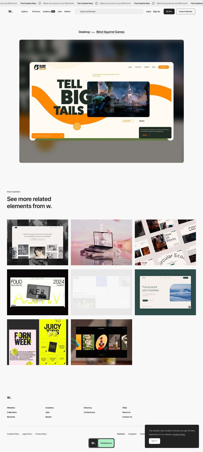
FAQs (124, 408)
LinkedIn (143, 434)
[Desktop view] (37, 342)
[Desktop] (101, 242)
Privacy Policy (41, 434)
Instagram (132, 434)
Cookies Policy (13, 434)
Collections (12, 412)
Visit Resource (106, 443)
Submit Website (185, 11)
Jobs (60, 11)
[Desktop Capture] (165, 292)
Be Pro (169, 11)
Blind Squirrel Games (110, 31)
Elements (11, 417)
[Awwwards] (10, 11)
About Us (126, 412)
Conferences (89, 412)
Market (67, 11)
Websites (11, 408)
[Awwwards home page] (93, 443)
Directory (36, 11)
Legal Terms (27, 434)
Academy (49, 11)
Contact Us (127, 417)
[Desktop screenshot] (37, 242)
